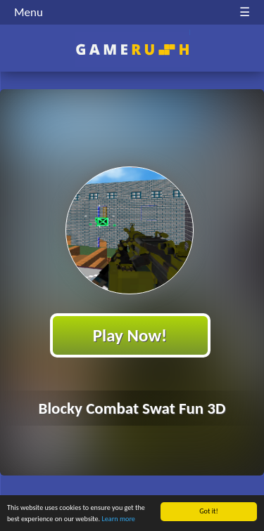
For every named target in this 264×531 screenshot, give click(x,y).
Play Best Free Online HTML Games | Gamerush (132, 49)
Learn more (118, 518)
